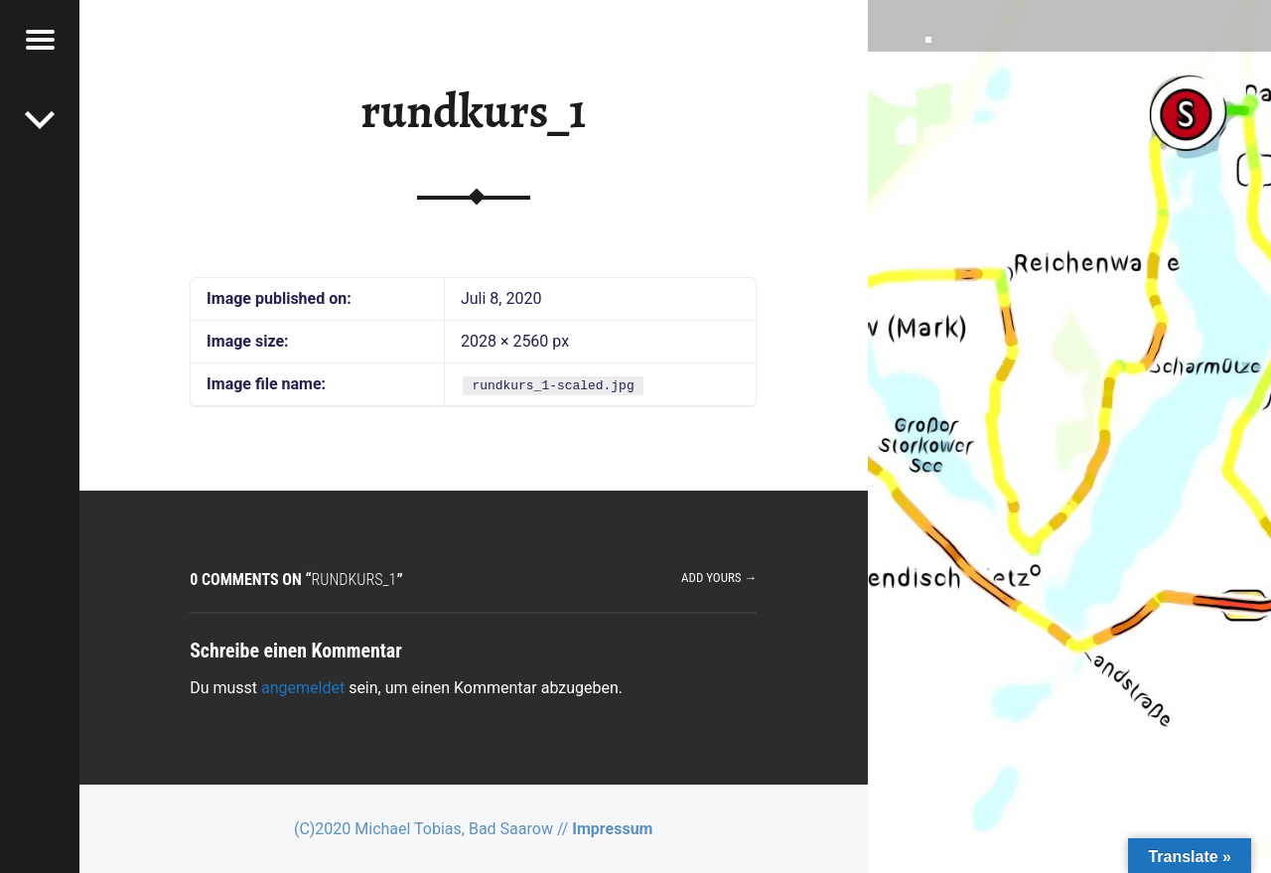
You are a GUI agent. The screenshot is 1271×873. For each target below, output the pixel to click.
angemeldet (303, 687)
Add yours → (719, 577)
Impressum (612, 828)
